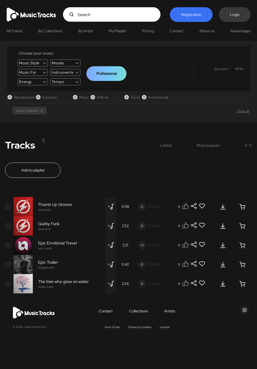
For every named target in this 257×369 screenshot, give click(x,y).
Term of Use (112, 327)
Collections (138, 311)
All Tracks (14, 30)
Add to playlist (33, 170)
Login (235, 14)
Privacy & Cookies (139, 327)
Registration (191, 14)
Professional (106, 73)
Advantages (240, 30)
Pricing (148, 30)
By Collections (50, 30)
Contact (176, 30)
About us (207, 30)
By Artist (85, 30)
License (165, 327)
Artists (169, 311)
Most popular (208, 145)
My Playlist (117, 30)
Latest (166, 145)
